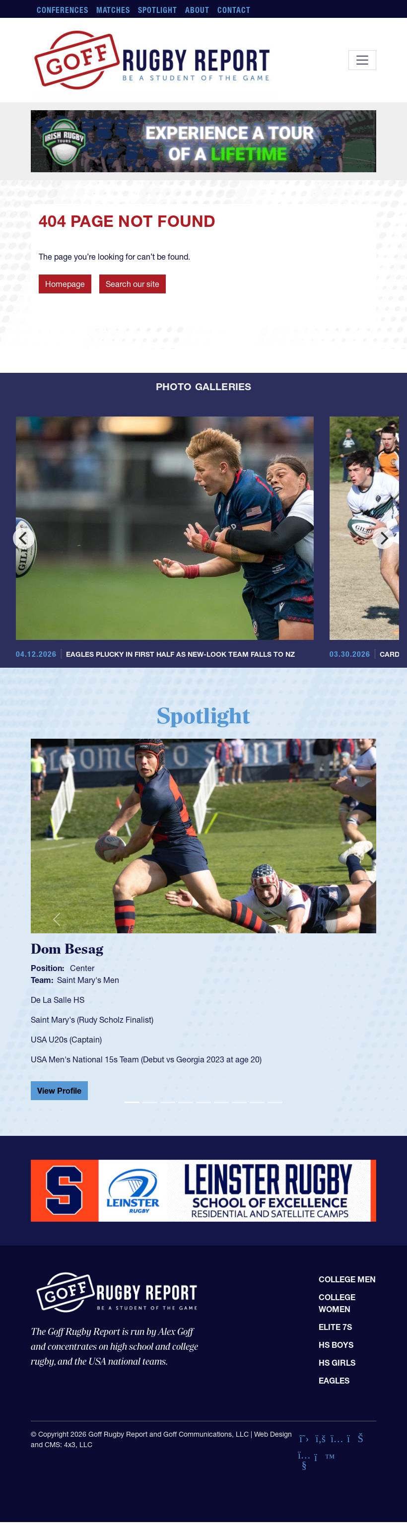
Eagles (334, 1381)
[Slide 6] (221, 1102)
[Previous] (24, 538)
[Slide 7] (239, 1102)
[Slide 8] (257, 1102)
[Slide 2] (149, 1102)
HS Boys (336, 1345)
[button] (56, 919)
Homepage (65, 284)
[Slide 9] (275, 1102)
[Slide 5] (203, 1102)
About (197, 10)
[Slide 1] (132, 1102)
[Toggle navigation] (362, 60)
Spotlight (157, 10)
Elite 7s (335, 1327)
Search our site (132, 284)
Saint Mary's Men (88, 980)
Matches (113, 10)
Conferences (62, 10)
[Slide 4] (185, 1102)
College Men (347, 1279)
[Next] (383, 538)
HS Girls (337, 1363)
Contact (234, 10)
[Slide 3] (167, 1102)
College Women (337, 1303)
